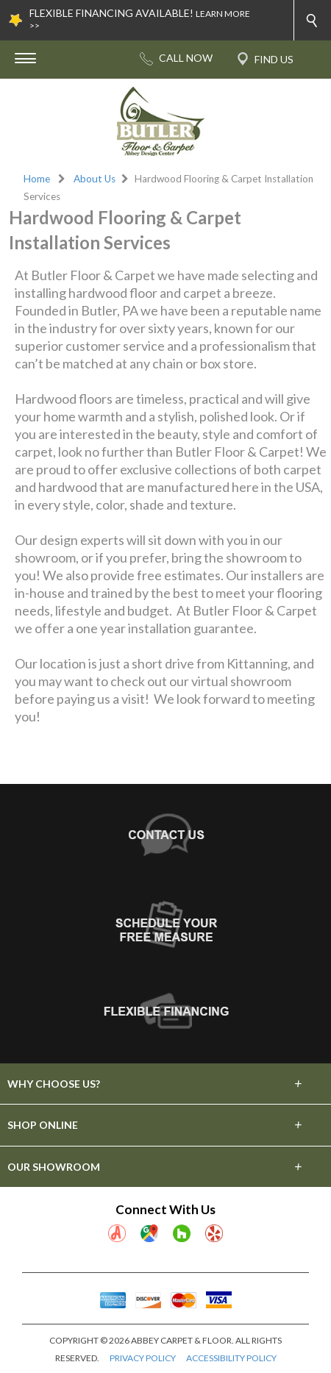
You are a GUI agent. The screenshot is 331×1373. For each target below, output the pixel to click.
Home (37, 179)
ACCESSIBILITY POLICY (231, 1357)
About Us (94, 179)
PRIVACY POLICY (143, 1357)
